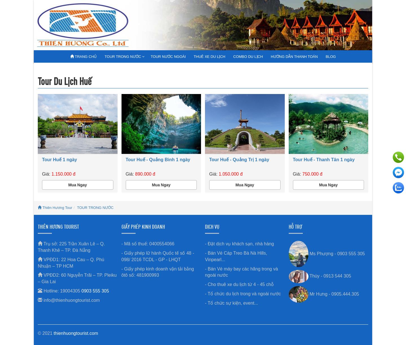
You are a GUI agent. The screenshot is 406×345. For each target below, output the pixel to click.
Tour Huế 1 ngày (59, 159)
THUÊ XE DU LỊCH (209, 56)
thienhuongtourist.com (76, 333)
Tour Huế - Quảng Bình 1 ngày (158, 159)
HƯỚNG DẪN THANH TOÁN (294, 56)
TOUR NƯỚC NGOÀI (168, 56)
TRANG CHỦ (83, 56)
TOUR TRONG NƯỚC (123, 56)
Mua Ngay (77, 185)
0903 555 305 (95, 291)
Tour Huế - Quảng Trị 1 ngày (239, 159)
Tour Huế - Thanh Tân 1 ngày (324, 159)
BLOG (331, 56)
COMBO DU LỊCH (248, 56)
